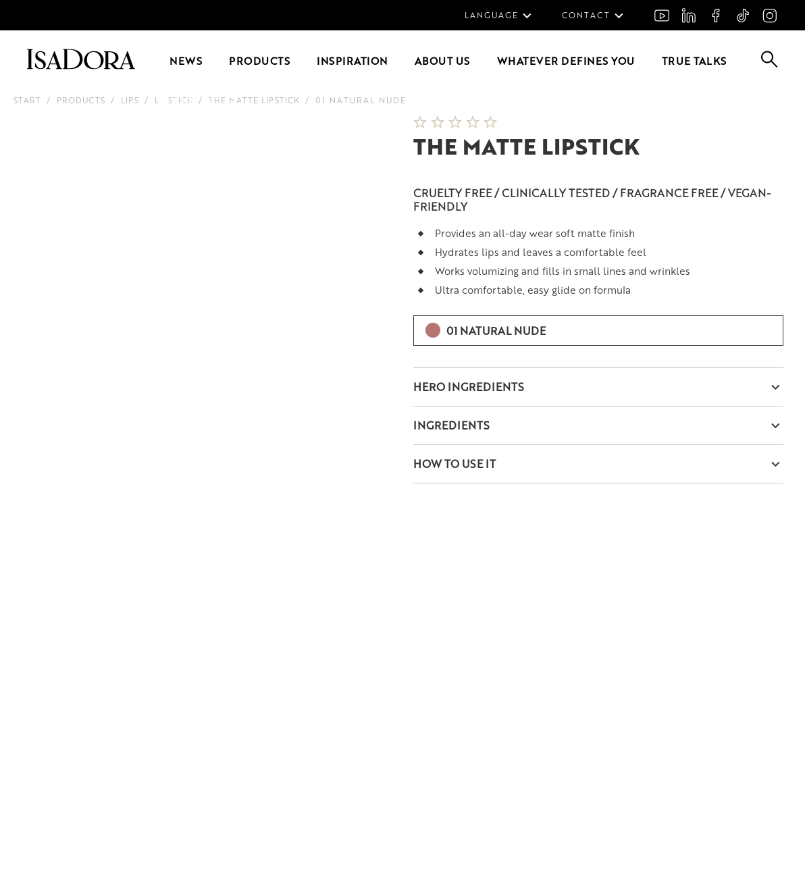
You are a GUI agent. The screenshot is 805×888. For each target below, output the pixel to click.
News (186, 61)
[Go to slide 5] (223, 100)
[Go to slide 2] (179, 100)
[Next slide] (367, 115)
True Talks (694, 61)
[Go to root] (81, 65)
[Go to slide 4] (208, 100)
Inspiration (352, 61)
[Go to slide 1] (164, 100)
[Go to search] (769, 63)
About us (442, 61)
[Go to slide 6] (238, 100)
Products (259, 61)
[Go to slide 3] (194, 100)
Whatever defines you (566, 61)
